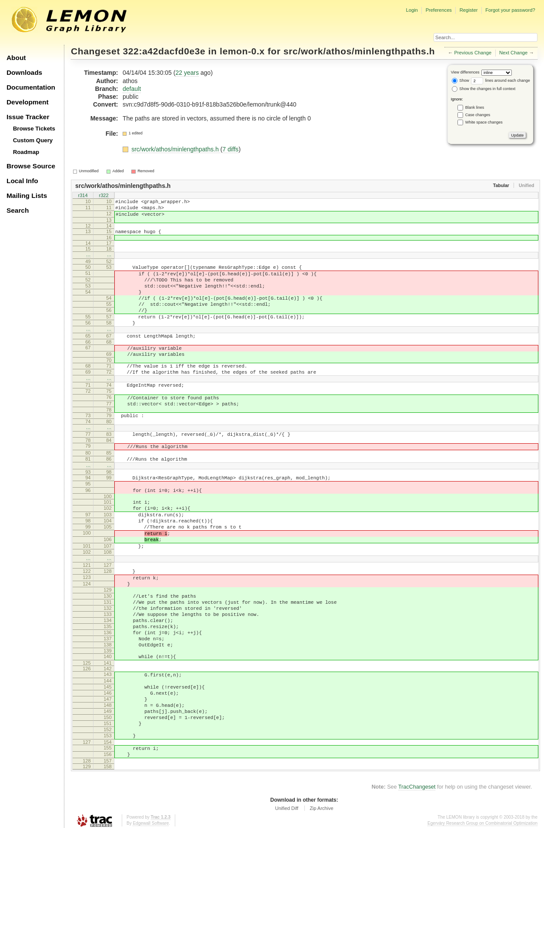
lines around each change (500, 80)
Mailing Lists (27, 195)
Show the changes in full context (484, 89)
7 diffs (231, 149)
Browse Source (31, 166)
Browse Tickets (34, 128)
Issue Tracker (28, 116)
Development (28, 102)
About (16, 57)
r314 (82, 195)
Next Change (513, 52)
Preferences (439, 10)
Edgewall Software (151, 921)
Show (460, 80)
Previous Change (472, 52)
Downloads (24, 72)
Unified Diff (286, 906)
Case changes (478, 115)
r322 (103, 195)
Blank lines (474, 107)
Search (18, 210)
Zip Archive (321, 906)
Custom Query (33, 140)
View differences (465, 72)
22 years (187, 72)
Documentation (31, 87)
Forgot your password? (510, 10)
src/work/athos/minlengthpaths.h (359, 51)
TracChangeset (417, 885)
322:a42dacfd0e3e (164, 51)
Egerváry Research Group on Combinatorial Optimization (482, 921)
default (132, 88)
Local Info (22, 180)
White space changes (484, 122)
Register (469, 10)
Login (411, 10)
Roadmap (26, 152)
